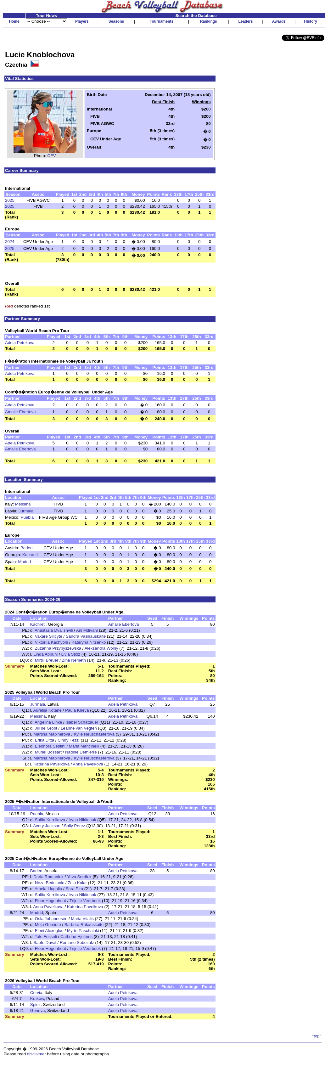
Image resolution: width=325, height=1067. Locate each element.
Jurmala (26, 511)
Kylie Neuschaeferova (94, 734)
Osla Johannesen (51, 918)
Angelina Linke (48, 722)
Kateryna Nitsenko (88, 642)
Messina (23, 504)
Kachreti (30, 554)
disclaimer (36, 1054)
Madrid (24, 561)
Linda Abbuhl (45, 654)
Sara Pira (74, 888)
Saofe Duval (44, 942)
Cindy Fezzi (69, 740)
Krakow (37, 998)
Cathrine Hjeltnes (76, 936)
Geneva (37, 1010)
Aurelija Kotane (47, 710)
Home (14, 21)
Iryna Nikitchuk (82, 819)
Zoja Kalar (77, 882)
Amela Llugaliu (48, 888)
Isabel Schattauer (82, 722)
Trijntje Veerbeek (85, 900)
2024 (9, 241)
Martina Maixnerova (51, 734)
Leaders (245, 21)
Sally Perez (74, 825)
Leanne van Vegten (79, 728)
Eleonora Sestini (50, 746)
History (310, 21)
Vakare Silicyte (48, 636)
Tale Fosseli (46, 936)
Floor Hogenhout (50, 900)
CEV (51, 155)
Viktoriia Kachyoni (51, 642)
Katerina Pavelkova (51, 764)
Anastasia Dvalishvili (54, 630)
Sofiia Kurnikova (50, 819)
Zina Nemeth (74, 660)
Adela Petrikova (19, 342)
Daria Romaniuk (48, 876)
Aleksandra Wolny (101, 648)
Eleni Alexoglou (49, 930)
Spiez (35, 1004)
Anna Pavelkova (88, 764)
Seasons (116, 21)
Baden (26, 547)
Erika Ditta (44, 740)
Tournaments (161, 21)
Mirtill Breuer (47, 660)
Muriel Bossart (48, 752)
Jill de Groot (46, 728)
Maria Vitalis (82, 918)
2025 (9, 200)
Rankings (208, 21)
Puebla (27, 517)
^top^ (317, 1036)
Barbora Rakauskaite (84, 924)
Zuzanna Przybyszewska (58, 648)
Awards (279, 21)
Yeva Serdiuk (79, 876)
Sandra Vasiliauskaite (86, 636)
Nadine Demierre (81, 752)
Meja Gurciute (48, 924)
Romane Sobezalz (77, 942)
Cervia (36, 992)
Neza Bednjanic (49, 882)
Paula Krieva (77, 710)
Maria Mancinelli (84, 746)
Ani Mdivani (87, 630)
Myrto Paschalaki (83, 930)
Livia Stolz (70, 654)
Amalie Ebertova (20, 411)
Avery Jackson (46, 825)
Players (82, 21)
